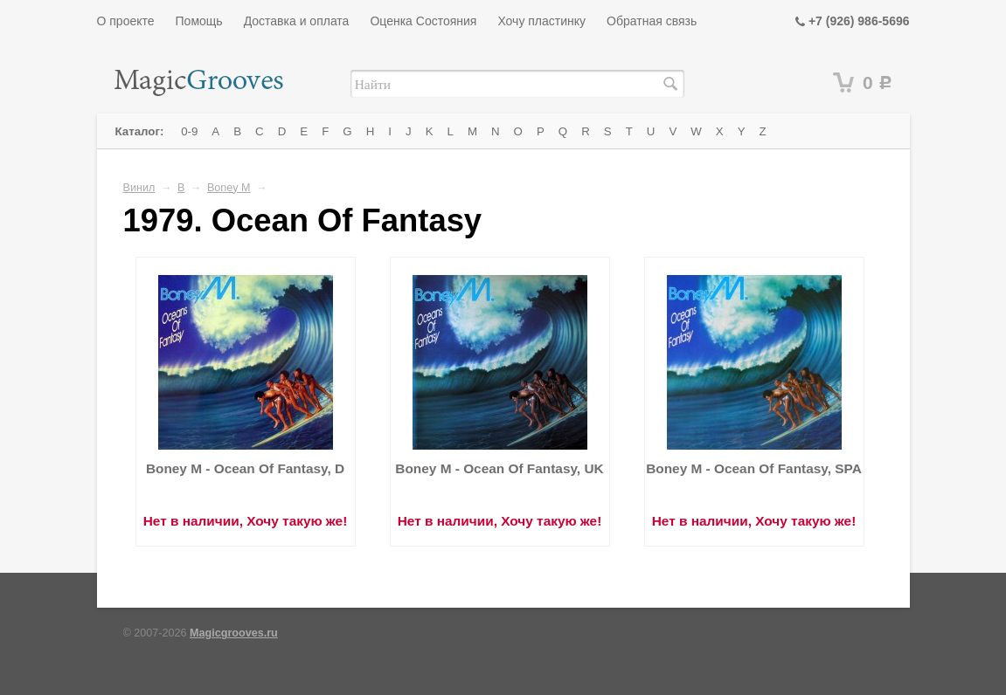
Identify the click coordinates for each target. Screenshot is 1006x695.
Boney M (229, 188)
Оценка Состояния (423, 21)
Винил (139, 188)
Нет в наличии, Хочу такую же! (245, 520)
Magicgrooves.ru (234, 633)
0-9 (189, 131)
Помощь (199, 21)
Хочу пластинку (541, 21)
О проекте (126, 21)
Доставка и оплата (297, 21)
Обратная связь (652, 21)
